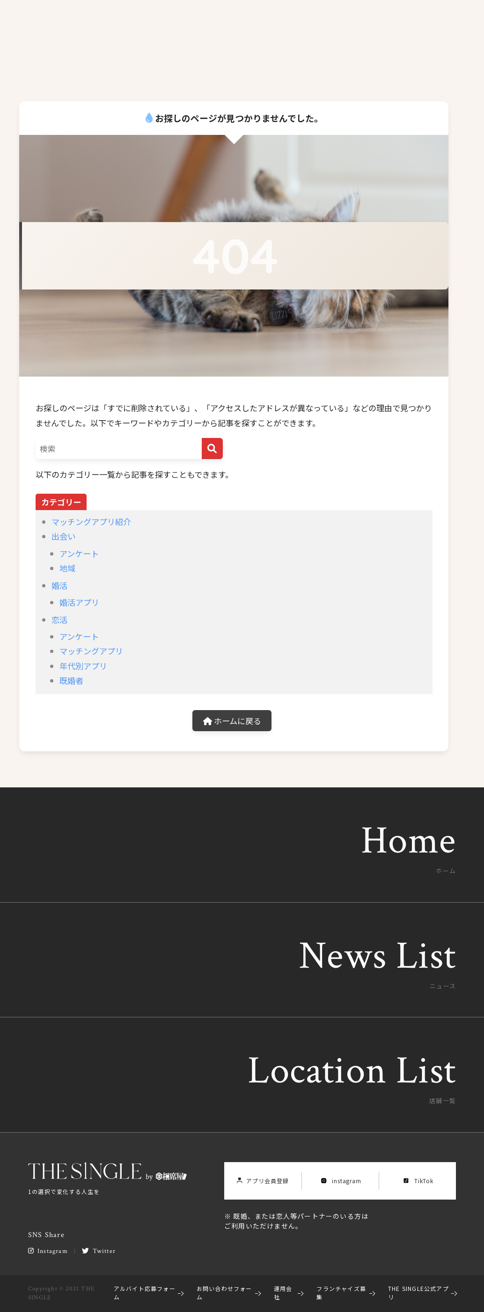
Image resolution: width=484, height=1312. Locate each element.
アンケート (79, 553)
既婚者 (71, 680)
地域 (67, 568)
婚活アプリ (79, 602)
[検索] (212, 448)
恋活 (59, 619)
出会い (63, 536)
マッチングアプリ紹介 (91, 521)
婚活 (59, 585)
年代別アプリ (83, 666)
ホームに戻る (232, 720)
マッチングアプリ (91, 651)
